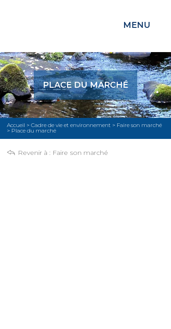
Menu (136, 25)
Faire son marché (80, 153)
